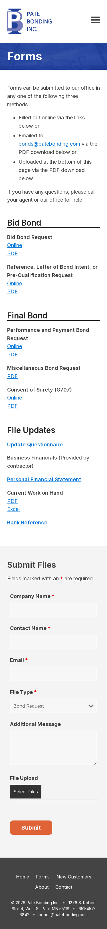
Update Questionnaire (35, 445)
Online (14, 245)
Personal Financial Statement (44, 479)
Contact (63, 887)
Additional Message (35, 724)
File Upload (24, 778)
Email (19, 660)
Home (22, 877)
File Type (23, 692)
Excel (13, 509)
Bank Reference (27, 522)
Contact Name (30, 628)
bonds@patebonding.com (49, 144)
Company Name (32, 596)
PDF (12, 253)
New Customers (73, 877)
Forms (43, 877)
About (42, 887)
